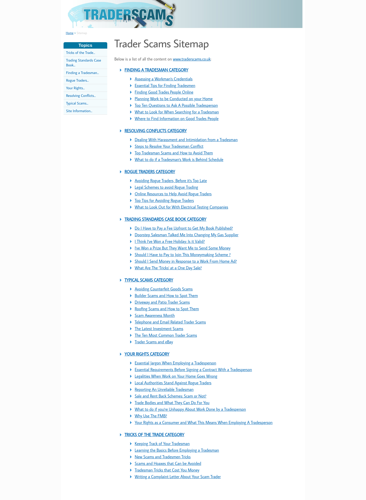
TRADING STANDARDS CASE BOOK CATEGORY (165, 219)
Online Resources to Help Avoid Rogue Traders (173, 193)
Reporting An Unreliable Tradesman (164, 389)
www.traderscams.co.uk (191, 59)
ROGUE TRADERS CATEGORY (150, 171)
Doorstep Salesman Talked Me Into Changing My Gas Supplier (186, 234)
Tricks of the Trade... (80, 52)
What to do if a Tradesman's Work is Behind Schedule (179, 159)
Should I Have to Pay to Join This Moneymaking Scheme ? (183, 254)
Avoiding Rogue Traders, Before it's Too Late (171, 180)
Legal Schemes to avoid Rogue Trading (166, 187)
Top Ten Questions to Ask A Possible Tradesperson (176, 105)
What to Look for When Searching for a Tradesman (177, 111)
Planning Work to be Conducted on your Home (174, 98)
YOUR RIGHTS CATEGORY (147, 354)
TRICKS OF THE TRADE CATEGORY (154, 434)
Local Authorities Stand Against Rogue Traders (173, 382)
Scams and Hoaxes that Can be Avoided (168, 463)
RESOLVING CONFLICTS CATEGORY (156, 130)
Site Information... (79, 110)
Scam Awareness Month (155, 315)
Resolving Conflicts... (81, 95)
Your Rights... (75, 87)
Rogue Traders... (77, 80)
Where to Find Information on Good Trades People (177, 118)
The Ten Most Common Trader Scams (166, 335)
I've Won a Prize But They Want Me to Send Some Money (183, 248)
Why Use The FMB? (151, 415)
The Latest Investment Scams (159, 328)
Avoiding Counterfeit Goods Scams (164, 288)
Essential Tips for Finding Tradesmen (165, 85)
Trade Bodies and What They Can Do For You (172, 402)
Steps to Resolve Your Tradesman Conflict (169, 146)
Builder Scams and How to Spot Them (166, 295)
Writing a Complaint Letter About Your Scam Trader (178, 476)
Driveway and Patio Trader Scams (162, 302)
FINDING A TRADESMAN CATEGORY (156, 69)
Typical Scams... (77, 103)
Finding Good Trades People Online (164, 92)
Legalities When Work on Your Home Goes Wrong (176, 376)
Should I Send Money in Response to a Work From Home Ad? (186, 261)
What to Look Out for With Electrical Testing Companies (181, 207)
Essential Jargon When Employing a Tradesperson (175, 362)
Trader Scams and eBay (154, 341)
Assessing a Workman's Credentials (163, 78)
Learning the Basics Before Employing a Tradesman (177, 450)
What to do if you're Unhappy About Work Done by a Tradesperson (190, 409)
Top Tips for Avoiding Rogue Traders (164, 200)
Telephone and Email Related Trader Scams (170, 322)
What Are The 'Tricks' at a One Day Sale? (168, 267)
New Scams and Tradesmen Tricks (163, 456)
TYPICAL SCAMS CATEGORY (149, 280)
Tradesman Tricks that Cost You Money (167, 470)
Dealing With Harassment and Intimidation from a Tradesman (186, 139)
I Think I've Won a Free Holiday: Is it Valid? (170, 241)
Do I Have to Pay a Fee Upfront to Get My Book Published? (184, 228)
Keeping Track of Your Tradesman (162, 443)
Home (69, 33)
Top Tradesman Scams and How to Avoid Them (174, 152)
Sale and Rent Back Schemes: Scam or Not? (170, 396)
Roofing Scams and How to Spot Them (167, 308)
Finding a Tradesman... (82, 72)
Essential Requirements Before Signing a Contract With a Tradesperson (193, 369)
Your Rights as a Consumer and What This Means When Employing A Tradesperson (203, 422)
